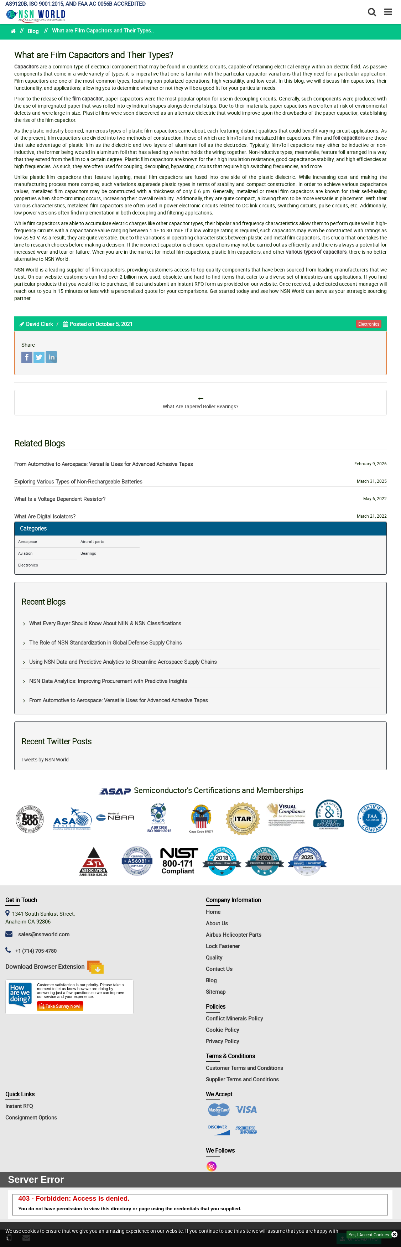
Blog (33, 31)
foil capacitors (349, 137)
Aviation (25, 553)
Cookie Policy (222, 1029)
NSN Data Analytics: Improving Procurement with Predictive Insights (108, 680)
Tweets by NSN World (45, 759)
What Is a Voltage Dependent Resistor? (59, 499)
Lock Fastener (223, 946)
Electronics (28, 565)
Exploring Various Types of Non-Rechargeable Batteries (78, 481)
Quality (214, 957)
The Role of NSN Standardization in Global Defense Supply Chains (105, 642)
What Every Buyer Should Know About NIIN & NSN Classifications (105, 623)
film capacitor (87, 98)
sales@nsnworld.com (42, 934)
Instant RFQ (19, 1105)
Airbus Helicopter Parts (233, 934)
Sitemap (215, 991)
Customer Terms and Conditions (244, 1067)
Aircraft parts (92, 541)
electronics (368, 324)
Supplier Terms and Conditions (242, 1079)
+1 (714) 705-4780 (36, 950)
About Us (217, 923)
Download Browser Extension (54, 967)
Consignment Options (31, 1117)
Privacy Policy (222, 1041)
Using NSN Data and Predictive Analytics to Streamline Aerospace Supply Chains (123, 661)
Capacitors (26, 66)
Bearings (88, 553)
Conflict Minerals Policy (234, 1018)
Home (213, 911)
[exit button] (394, 1235)
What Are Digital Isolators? (44, 516)
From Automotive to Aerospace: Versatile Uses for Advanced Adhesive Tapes (103, 464)
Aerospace (27, 541)
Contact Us (219, 968)
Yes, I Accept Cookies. (369, 1234)
